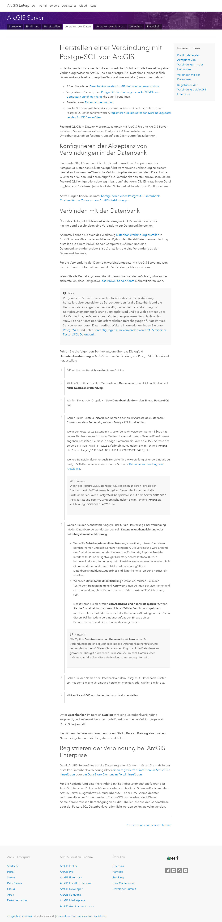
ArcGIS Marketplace (72, 899)
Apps (93, 5)
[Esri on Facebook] (173, 869)
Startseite (15, 26)
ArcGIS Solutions (70, 893)
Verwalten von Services (110, 26)
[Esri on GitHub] (179, 869)
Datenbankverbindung (99, 102)
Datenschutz (63, 915)
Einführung (32, 26)
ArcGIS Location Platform (76, 881)
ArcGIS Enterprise (21, 5)
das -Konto (117, 279)
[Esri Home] (172, 857)
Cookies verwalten (82, 915)
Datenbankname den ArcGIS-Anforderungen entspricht (124, 86)
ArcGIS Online (69, 864)
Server (11, 876)
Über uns (118, 864)
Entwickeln (153, 26)
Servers (54, 5)
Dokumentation (17, 899)
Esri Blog (118, 876)
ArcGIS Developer (71, 887)
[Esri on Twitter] (167, 869)
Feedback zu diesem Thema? (151, 823)
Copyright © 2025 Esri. (20, 915)
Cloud (83, 5)
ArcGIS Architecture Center (77, 904)
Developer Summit (124, 887)
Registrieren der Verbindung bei (191, 89)
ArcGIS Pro (66, 870)
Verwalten (136, 26)
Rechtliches (100, 915)
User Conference (123, 881)
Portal (43, 5)
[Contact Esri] (185, 869)
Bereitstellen (52, 26)
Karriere (118, 870)
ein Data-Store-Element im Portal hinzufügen (112, 773)
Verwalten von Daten (78, 26)
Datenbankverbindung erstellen (137, 234)
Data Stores (69, 5)
